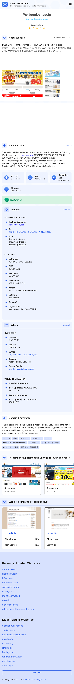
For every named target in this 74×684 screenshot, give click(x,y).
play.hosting (8, 661)
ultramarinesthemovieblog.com (18, 609)
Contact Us (37, 673)
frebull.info (11, 533)
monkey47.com (10, 582)
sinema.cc (7, 647)
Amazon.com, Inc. (16, 225)
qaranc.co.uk (9, 569)
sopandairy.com (10, 587)
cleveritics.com (10, 604)
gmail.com (7, 639)
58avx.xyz (7, 665)
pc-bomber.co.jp (25, 155)
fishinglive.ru (8, 591)
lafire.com (7, 578)
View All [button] (68, 145)
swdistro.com (9, 630)
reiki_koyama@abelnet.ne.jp (21, 369)
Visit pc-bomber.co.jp (36, 19)
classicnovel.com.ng (12, 625)
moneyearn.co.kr (11, 595)
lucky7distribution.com (14, 634)
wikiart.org (7, 643)
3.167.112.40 (24, 232)
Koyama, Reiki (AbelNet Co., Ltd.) (23, 354)
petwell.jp (52, 533)
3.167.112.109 (46, 232)
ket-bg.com (8, 652)
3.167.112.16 (13, 232)
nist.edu (6, 600)
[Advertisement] (37, 60)
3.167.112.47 (35, 232)
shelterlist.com (9, 573)
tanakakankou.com (12, 656)
